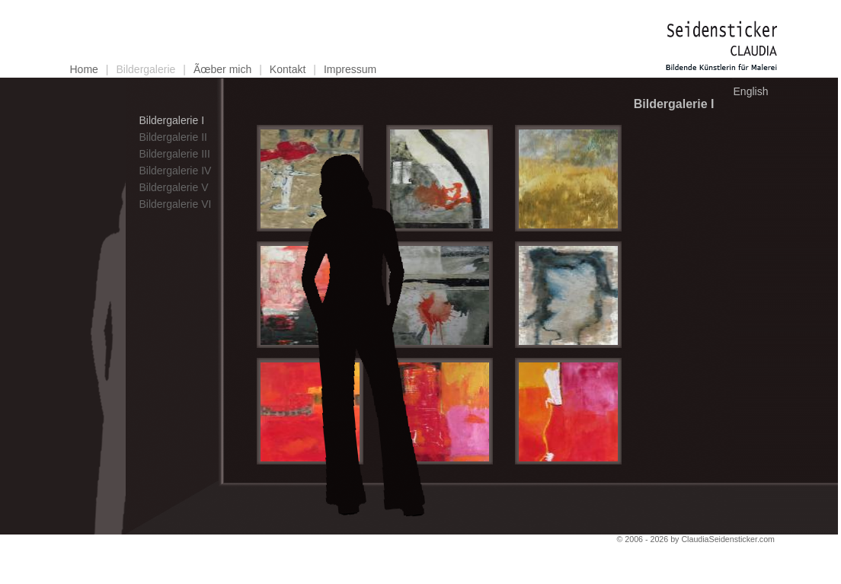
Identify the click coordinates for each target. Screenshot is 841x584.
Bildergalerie (146, 69)
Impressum (350, 69)
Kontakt (287, 69)
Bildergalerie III (174, 154)
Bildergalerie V (173, 187)
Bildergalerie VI (175, 204)
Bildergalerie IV (175, 170)
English (751, 91)
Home (84, 69)
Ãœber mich (222, 69)
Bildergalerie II (173, 137)
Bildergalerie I (171, 120)
